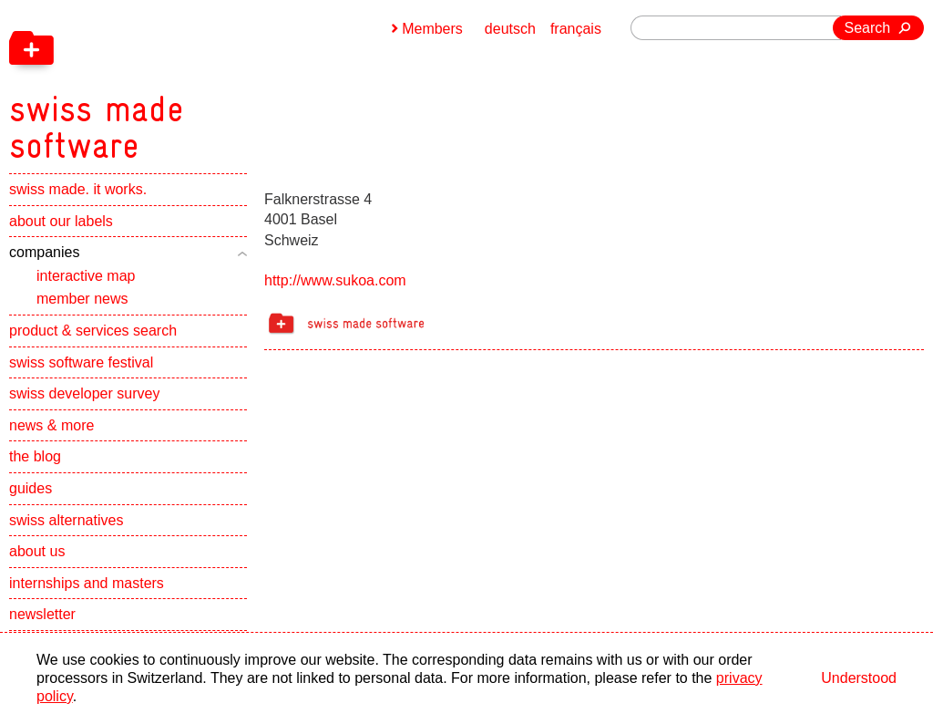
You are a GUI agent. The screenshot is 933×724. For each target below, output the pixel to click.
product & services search (93, 330)
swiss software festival (81, 362)
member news (82, 298)
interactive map (86, 276)
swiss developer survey (84, 393)
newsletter (42, 614)
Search (868, 28)
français (575, 28)
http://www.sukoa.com (335, 280)
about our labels (61, 221)
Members (432, 28)
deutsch (510, 28)
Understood (859, 678)
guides (30, 488)
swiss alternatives (66, 520)
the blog (35, 456)
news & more (51, 425)
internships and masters (86, 583)
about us (37, 551)
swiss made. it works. (78, 189)
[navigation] (191, 82)
